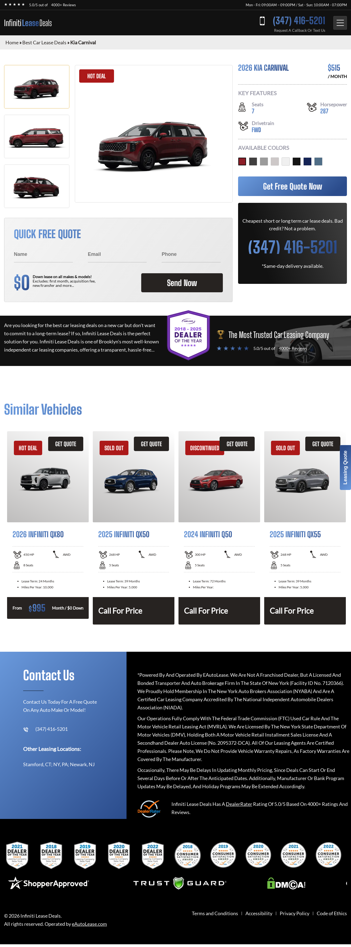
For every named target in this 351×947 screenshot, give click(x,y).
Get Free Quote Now (292, 186)
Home (12, 42)
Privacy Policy (294, 913)
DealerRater (239, 804)
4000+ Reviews (63, 5)
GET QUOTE (65, 443)
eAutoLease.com (89, 924)
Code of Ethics (332, 913)
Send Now (182, 283)
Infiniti (28, 23)
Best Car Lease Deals (44, 42)
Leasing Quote (345, 468)
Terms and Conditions (215, 913)
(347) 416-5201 (299, 20)
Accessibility (258, 913)
